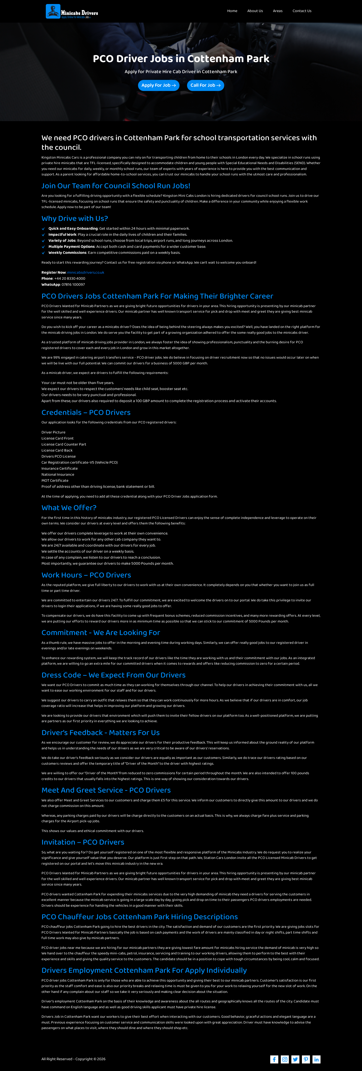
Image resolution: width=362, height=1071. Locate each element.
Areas (278, 11)
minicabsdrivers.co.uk (85, 272)
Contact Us (302, 11)
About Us (255, 11)
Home (234, 11)
